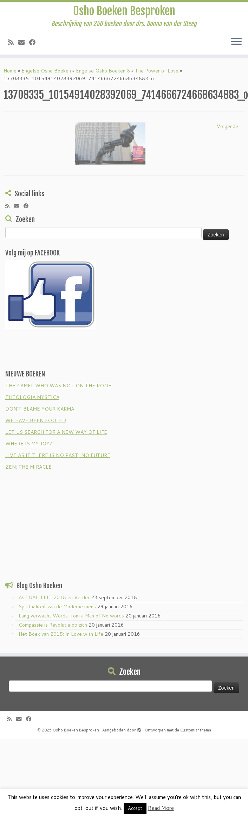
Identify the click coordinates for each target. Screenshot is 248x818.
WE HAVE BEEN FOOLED (35, 420)
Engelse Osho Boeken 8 (103, 70)
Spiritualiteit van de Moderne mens (57, 606)
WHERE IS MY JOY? (28, 443)
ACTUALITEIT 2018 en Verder (54, 597)
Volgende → (230, 126)
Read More (161, 808)
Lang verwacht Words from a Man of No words (71, 615)
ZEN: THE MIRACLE (28, 466)
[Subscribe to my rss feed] (13, 42)
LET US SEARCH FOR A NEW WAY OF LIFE (56, 432)
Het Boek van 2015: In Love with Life (61, 634)
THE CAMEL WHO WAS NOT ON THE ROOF (58, 385)
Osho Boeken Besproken (124, 11)
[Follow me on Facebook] (34, 42)
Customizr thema (195, 730)
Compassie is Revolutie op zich (53, 624)
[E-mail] (23, 42)
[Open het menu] (236, 42)
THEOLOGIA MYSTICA (32, 397)
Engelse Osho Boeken (46, 70)
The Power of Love (156, 70)
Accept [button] (135, 808)
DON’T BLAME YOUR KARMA (39, 408)
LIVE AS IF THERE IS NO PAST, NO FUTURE (57, 455)
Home (10, 70)
